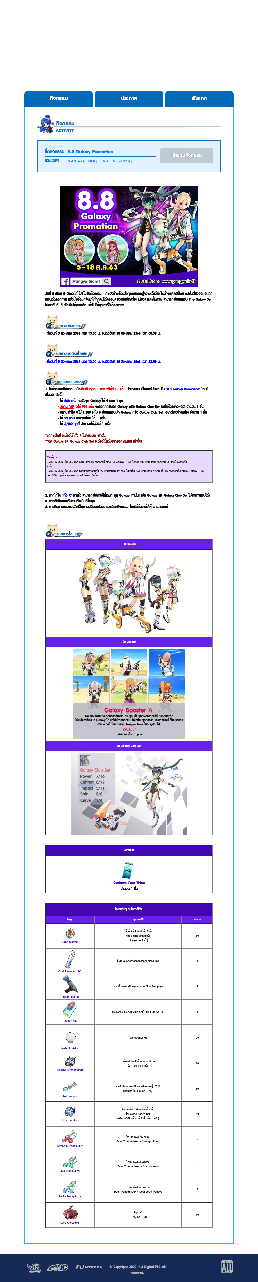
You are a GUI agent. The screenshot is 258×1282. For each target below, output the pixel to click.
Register (120, 15)
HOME (46, 15)
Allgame (213, 15)
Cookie (154, 15)
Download (83, 15)
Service (185, 15)
